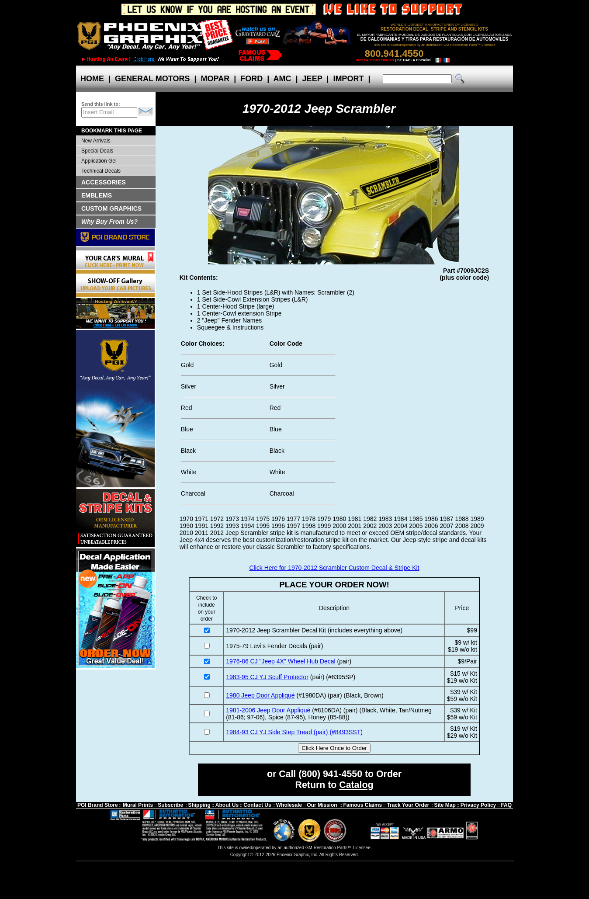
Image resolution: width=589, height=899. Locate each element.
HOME (92, 78)
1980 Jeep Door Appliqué (260, 695)
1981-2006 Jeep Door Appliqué (268, 710)
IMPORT (348, 78)
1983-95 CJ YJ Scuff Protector (267, 676)
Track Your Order (408, 805)
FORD (251, 78)
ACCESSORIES (103, 182)
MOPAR (215, 78)
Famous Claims (362, 805)
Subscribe (170, 805)
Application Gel (99, 161)
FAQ (506, 805)
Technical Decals (101, 171)
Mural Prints (138, 805)
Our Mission (322, 805)
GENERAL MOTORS (152, 78)
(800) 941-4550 (330, 774)
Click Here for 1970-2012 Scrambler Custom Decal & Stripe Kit (334, 567)
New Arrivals (96, 141)
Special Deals (97, 151)
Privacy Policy (478, 805)
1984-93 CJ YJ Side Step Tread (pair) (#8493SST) (294, 732)
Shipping (199, 805)
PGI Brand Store (97, 805)
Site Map (444, 805)
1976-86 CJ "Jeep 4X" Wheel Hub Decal (280, 661)
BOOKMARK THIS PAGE (111, 131)
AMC (282, 78)
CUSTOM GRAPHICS (111, 208)
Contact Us (257, 805)
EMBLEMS (96, 195)
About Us (227, 805)
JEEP (312, 78)
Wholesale (289, 805)
